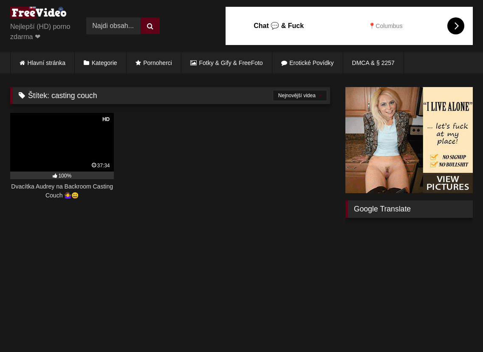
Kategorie (104, 62)
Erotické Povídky (311, 62)
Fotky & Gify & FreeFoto (231, 62)
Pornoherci (157, 62)
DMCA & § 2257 (373, 62)
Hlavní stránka (46, 62)
